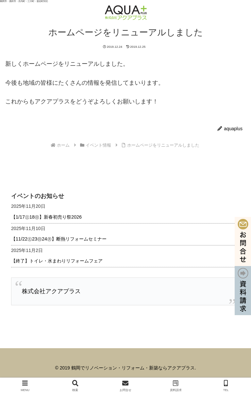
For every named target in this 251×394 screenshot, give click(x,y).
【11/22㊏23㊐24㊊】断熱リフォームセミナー (59, 239)
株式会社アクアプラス (51, 291)
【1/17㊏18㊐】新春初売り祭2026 (46, 217)
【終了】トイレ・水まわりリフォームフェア (57, 260)
